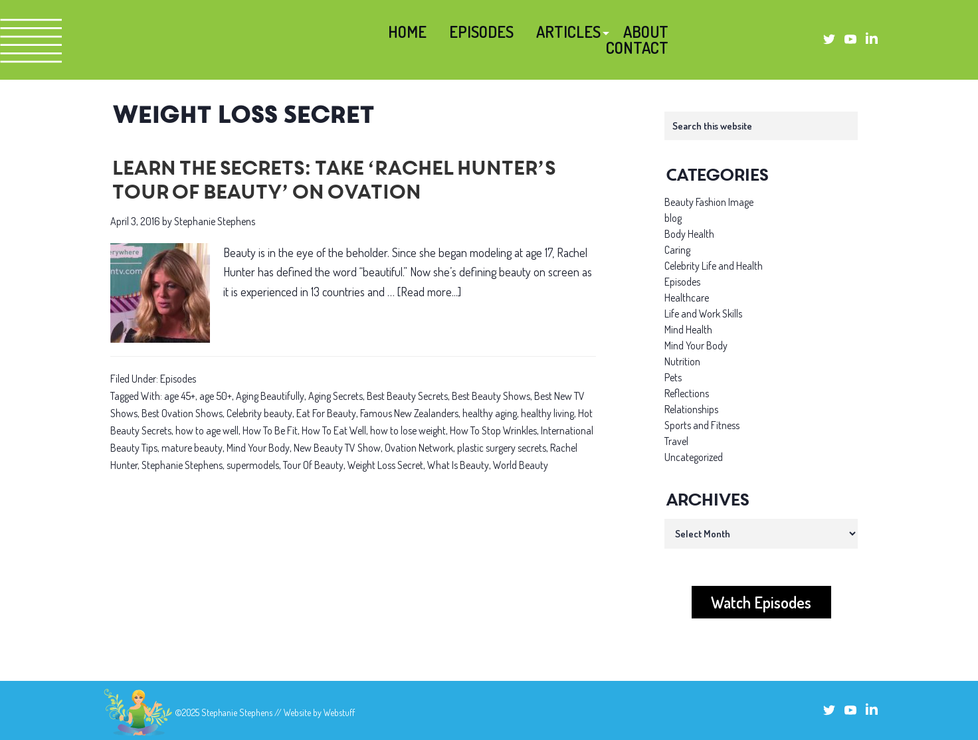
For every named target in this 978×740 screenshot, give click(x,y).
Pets (673, 377)
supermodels (253, 465)
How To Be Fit (270, 430)
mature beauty (192, 447)
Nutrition (682, 361)
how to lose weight (408, 430)
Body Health (689, 233)
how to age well (207, 430)
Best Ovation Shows (182, 413)
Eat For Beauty (326, 413)
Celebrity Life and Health (713, 265)
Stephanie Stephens (182, 465)
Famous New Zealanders (409, 413)
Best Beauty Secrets (407, 396)
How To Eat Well (334, 430)
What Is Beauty (458, 465)
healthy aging (489, 413)
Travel (676, 441)
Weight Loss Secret (385, 465)
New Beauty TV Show (337, 447)
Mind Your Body (258, 447)
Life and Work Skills (703, 313)
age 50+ (215, 396)
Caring (677, 249)
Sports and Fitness (701, 425)
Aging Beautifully (270, 396)
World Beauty (520, 465)
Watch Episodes (761, 602)
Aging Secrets (335, 396)
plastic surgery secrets (501, 447)
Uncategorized (693, 457)
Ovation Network (419, 447)
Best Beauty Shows (491, 396)
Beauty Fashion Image (708, 202)
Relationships (691, 409)
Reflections (686, 393)
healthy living (547, 413)
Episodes (178, 378)
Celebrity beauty (259, 413)
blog (673, 218)
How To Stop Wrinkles (493, 430)
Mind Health (688, 329)
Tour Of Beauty (313, 465)
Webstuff (339, 712)
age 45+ (179, 396)
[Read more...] (429, 292)
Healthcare (686, 297)
